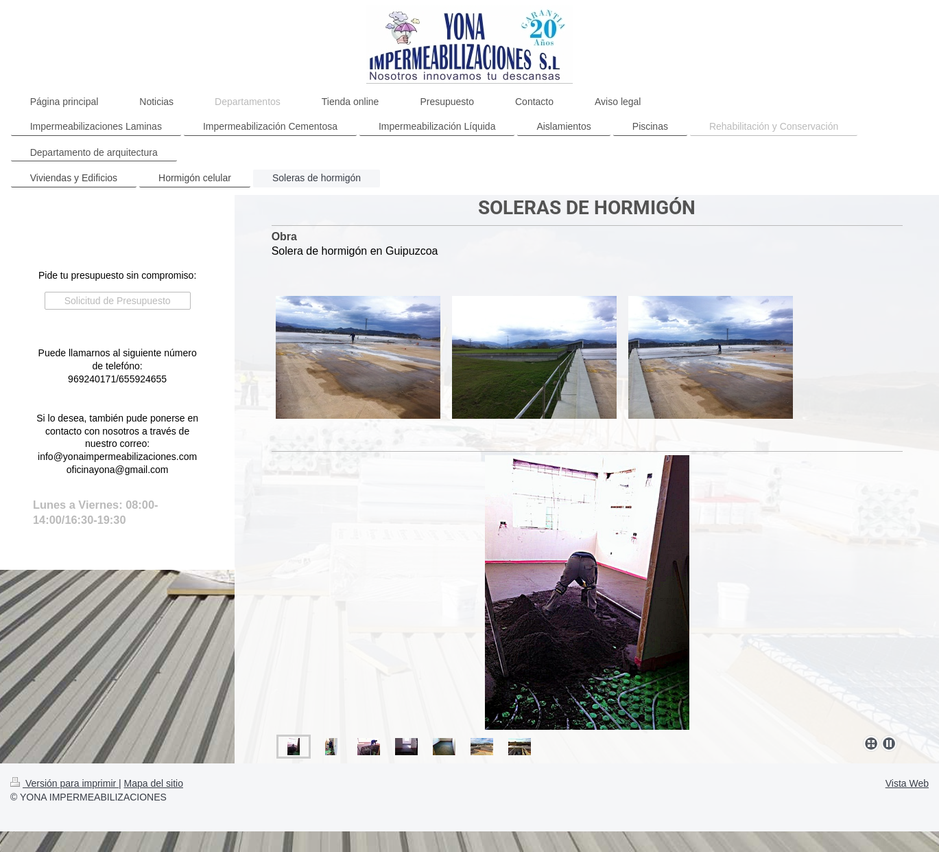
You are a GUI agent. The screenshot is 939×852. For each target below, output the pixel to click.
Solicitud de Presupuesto (117, 300)
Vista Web (907, 783)
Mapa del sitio (153, 783)
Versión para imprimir (64, 783)
